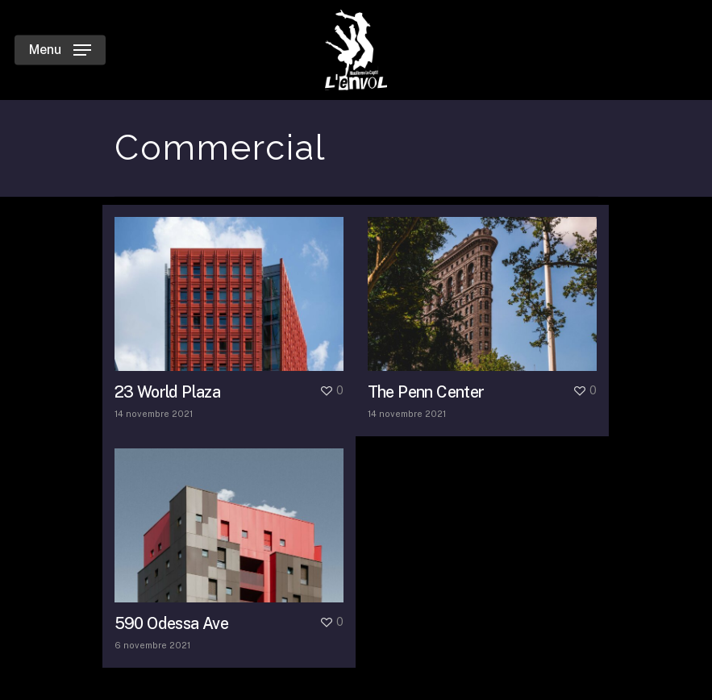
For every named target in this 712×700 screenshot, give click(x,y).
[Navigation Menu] (60, 50)
